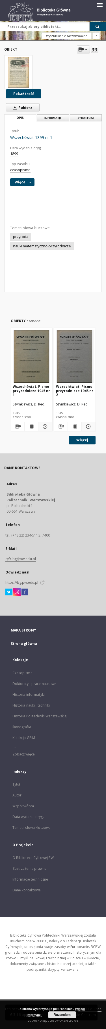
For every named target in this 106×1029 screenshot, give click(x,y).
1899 (14, 153)
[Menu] (99, 4)
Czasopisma (22, 672)
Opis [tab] (20, 118)
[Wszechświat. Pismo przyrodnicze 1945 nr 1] (31, 356)
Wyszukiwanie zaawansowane (66, 36)
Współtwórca (23, 806)
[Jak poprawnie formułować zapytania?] (96, 35)
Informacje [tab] (52, 118)
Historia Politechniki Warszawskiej (40, 716)
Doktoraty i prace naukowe (34, 683)
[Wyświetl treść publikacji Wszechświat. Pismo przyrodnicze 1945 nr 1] (31, 426)
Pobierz (21, 107)
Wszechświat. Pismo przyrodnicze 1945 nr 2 (74, 390)
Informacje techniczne (30, 879)
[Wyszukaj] (98, 26)
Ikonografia (21, 726)
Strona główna (24, 643)
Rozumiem (62, 1015)
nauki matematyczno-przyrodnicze (42, 246)
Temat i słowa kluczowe (31, 827)
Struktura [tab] (85, 118)
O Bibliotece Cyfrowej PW (33, 857)
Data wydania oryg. (28, 816)
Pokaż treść (23, 93)
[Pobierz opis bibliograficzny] (17, 426)
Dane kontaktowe (26, 890)
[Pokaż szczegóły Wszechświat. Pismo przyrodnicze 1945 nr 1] (44, 426)
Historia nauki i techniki (31, 705)
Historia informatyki (28, 694)
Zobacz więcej (24, 754)
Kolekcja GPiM (23, 737)
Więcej (82, 440)
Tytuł (16, 784)
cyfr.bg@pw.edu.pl (20, 558)
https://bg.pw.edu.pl (21, 582)
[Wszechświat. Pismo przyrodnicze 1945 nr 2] (74, 356)
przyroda (20, 236)
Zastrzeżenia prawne (29, 868)
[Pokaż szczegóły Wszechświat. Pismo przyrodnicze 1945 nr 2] (87, 426)
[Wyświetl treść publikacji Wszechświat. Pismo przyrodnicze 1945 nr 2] (74, 426)
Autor (17, 795)
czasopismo (20, 169)
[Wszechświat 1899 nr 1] (18, 72)
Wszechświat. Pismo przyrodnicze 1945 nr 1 (31, 390)
